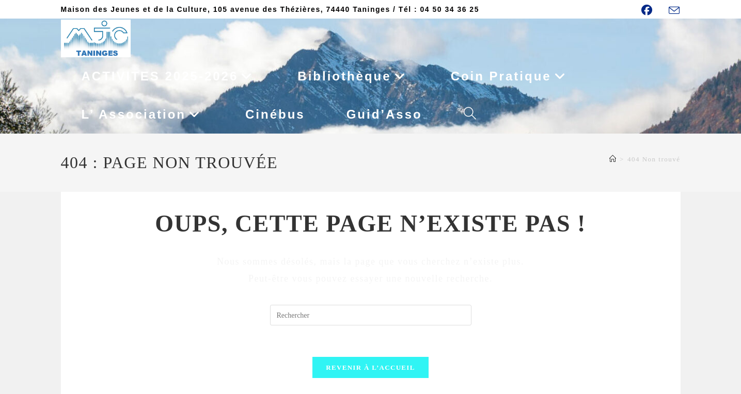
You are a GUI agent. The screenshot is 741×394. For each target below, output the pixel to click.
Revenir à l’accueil (370, 367)
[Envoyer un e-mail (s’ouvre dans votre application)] (673, 11)
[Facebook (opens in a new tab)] (652, 10)
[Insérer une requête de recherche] (370, 315)
